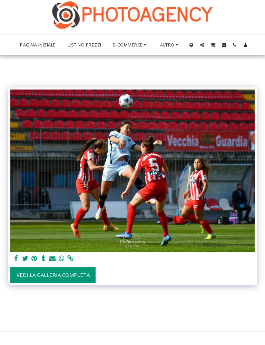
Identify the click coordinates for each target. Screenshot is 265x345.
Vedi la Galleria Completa (53, 274)
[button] (202, 44)
